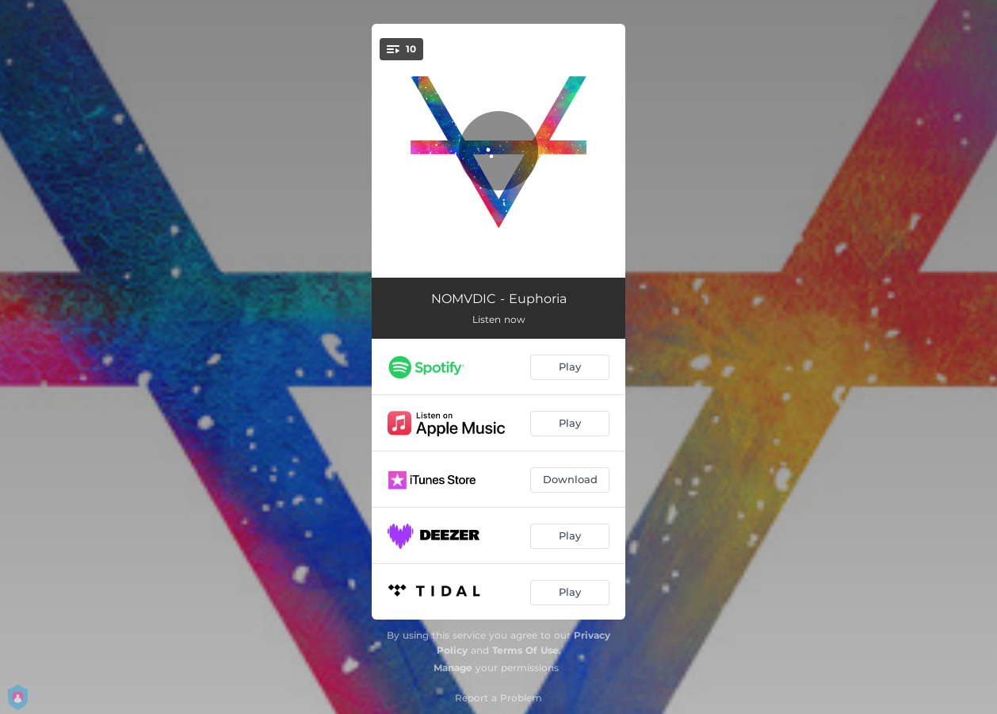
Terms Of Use (525, 650)
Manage (453, 668)
